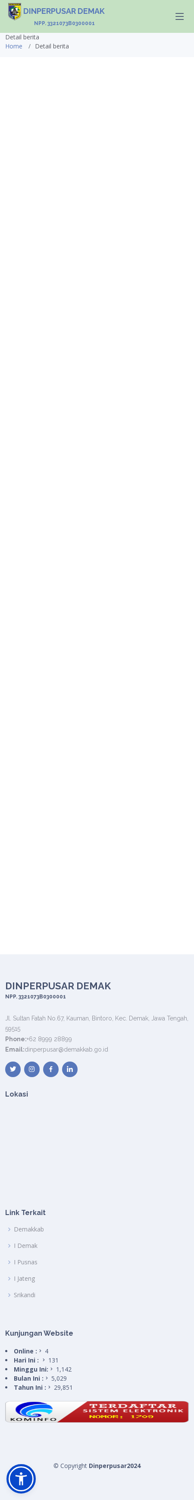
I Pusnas (26, 1262)
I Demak (26, 1246)
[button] (21, 1478)
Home (13, 46)
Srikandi (24, 1295)
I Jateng (24, 1279)
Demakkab (29, 1229)
